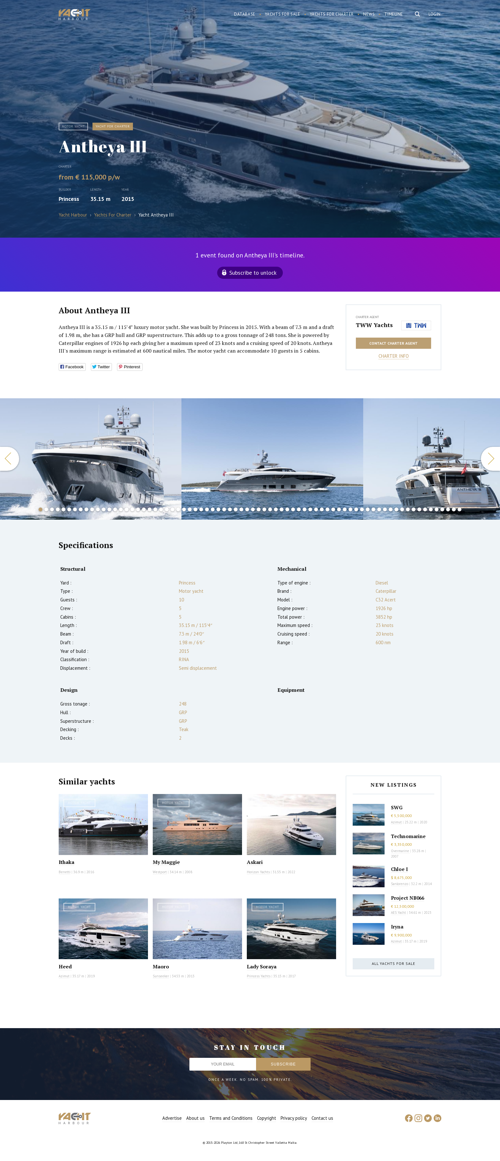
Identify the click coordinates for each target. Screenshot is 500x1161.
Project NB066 (407, 898)
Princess (69, 198)
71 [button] (442, 509)
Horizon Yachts (258, 872)
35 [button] (236, 509)
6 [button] (69, 509)
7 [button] (75, 509)
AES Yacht (398, 912)
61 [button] (385, 509)
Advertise (172, 1118)
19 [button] (144, 509)
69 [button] (431, 509)
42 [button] (276, 509)
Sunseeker (161, 976)
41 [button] (270, 509)
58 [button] (368, 509)
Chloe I (399, 869)
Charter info (394, 356)
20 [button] (149, 509)
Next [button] (490, 459)
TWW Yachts (374, 325)
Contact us (322, 1118)
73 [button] (454, 509)
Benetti (64, 872)
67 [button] (419, 509)
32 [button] (218, 509)
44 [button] (287, 509)
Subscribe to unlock (252, 272)
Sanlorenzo (399, 884)
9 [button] (86, 509)
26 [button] (184, 509)
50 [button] (322, 509)
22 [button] (161, 509)
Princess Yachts (258, 976)
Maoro (161, 966)
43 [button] (281, 509)
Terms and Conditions (231, 1118)
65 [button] (408, 509)
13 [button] (109, 509)
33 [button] (224, 509)
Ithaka (66, 862)
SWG (396, 807)
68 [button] (425, 509)
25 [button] (178, 509)
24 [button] (172, 509)
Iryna (397, 926)
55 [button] (350, 509)
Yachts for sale (282, 14)
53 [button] (339, 509)
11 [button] (98, 509)
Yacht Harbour (75, 15)
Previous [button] (9, 459)
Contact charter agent (393, 343)
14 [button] (115, 509)
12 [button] (104, 509)
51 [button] (327, 509)
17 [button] (132, 509)
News (369, 14)
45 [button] (293, 509)
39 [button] (259, 509)
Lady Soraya (261, 966)
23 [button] (167, 509)
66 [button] (413, 509)
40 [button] (264, 509)
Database (244, 14)
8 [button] (81, 509)
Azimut (64, 976)
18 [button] (138, 509)
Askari (255, 862)
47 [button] (304, 509)
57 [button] (362, 509)
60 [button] (379, 509)
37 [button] (247, 509)
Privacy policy (294, 1118)
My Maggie (166, 862)
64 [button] (402, 509)
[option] (272, 459)
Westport (160, 872)
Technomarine (408, 836)
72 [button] (448, 509)
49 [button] (316, 509)
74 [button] (459, 509)
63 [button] (396, 509)
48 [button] (310, 509)
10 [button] (92, 509)
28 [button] (195, 509)
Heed (65, 966)
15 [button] (121, 509)
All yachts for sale (393, 963)
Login (435, 14)
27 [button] (190, 509)
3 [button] (52, 509)
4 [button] (58, 509)
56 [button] (356, 509)
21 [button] (155, 509)
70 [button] (436, 509)
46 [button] (299, 509)
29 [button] (201, 509)
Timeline (393, 14)
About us (195, 1118)
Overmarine (400, 851)
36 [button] (241, 509)
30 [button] (207, 509)
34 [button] (230, 509)
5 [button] (63, 509)
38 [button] (253, 509)
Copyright (266, 1118)
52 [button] (333, 509)
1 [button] (40, 509)
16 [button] (127, 509)
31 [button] (213, 509)
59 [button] (373, 509)
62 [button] (391, 509)
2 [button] (46, 509)
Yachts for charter (332, 14)
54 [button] (345, 509)
